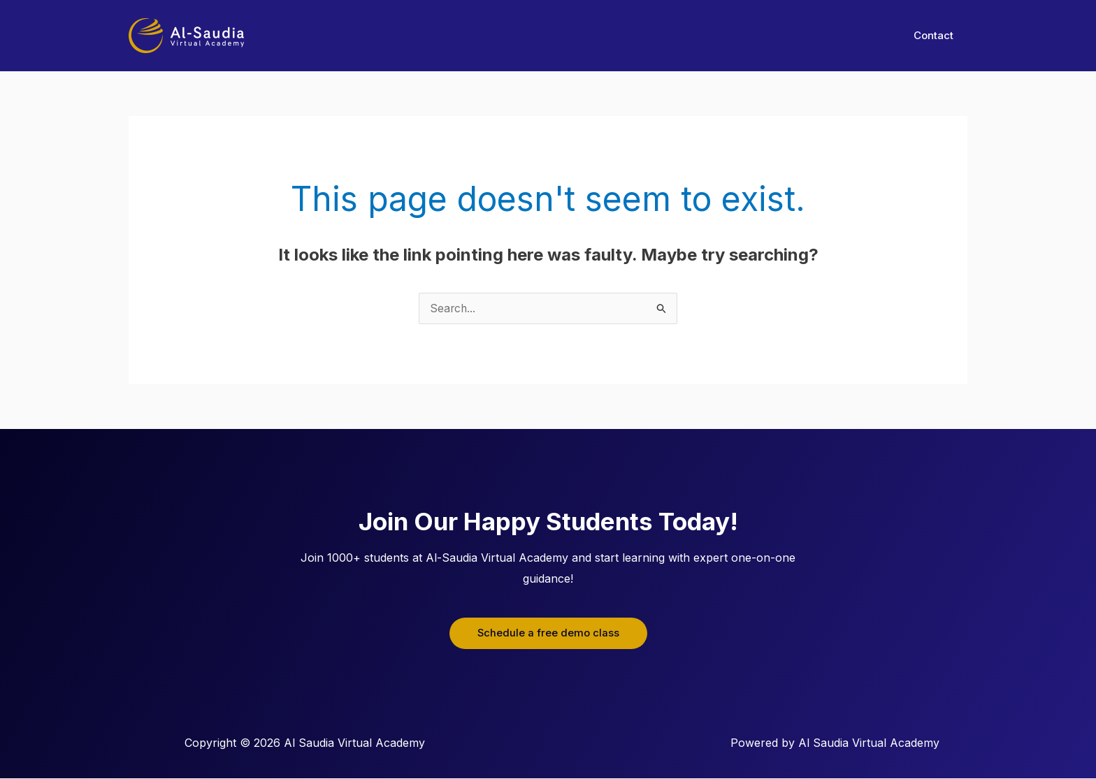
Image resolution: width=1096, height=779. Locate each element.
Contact (937, 35)
